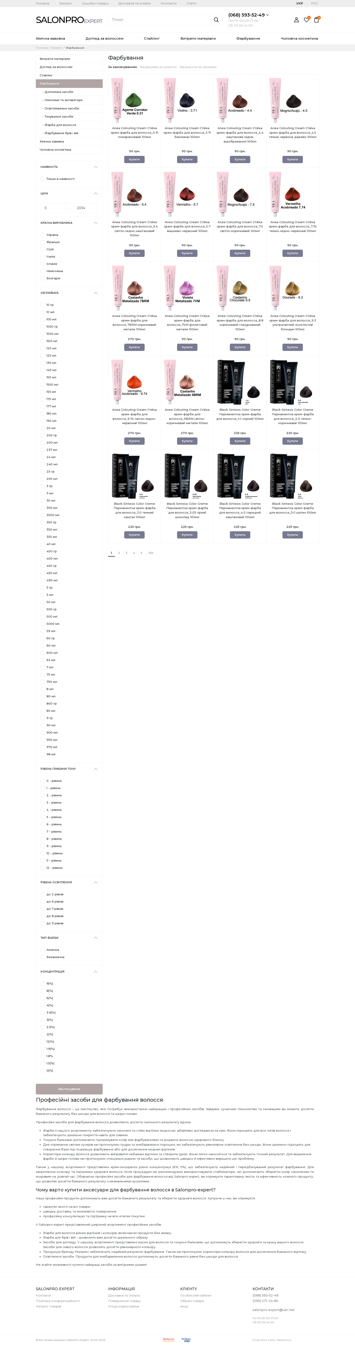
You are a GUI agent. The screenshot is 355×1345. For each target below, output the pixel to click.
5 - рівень (54, 817)
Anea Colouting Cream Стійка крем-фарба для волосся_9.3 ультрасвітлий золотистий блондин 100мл (293, 323)
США (50, 249)
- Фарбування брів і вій (59, 133)
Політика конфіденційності (58, 1301)
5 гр (49, 587)
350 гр (51, 522)
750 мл (51, 681)
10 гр (50, 305)
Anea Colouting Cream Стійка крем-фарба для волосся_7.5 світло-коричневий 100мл (240, 229)
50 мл (50, 602)
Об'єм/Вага (49, 293)
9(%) (49, 983)
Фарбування (248, 38)
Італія (50, 256)
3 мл (49, 493)
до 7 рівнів (54, 908)
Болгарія (53, 278)
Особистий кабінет (196, 1295)
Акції (184, 1306)
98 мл (51, 754)
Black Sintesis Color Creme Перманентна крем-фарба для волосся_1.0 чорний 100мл (240, 417)
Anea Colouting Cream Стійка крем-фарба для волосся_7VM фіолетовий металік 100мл (187, 323)
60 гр (50, 638)
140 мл (51, 370)
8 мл (49, 689)
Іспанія (51, 264)
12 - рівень (54, 867)
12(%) (50, 1041)
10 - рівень (54, 853)
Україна (52, 235)
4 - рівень (54, 809)
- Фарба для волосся (58, 125)
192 (150, 553)
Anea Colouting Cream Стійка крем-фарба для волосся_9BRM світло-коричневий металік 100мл (187, 417)
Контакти (169, 3)
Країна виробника (56, 223)
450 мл (51, 573)
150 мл (51, 377)
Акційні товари (95, 3)
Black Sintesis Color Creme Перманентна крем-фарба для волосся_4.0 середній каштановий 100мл (240, 511)
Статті (191, 3)
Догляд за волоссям (105, 38)
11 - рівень (54, 860)
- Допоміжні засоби (56, 92)
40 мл (51, 544)
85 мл (50, 710)
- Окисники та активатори (61, 100)
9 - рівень (54, 846)
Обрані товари (192, 1301)
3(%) (49, 1019)
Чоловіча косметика (299, 38)
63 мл (50, 660)
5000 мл (52, 623)
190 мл (51, 421)
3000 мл (52, 515)
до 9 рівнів (54, 923)
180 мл (51, 413)
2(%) (49, 1034)
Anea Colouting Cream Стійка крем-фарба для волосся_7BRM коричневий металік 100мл (134, 323)
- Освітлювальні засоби (59, 108)
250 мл (51, 479)
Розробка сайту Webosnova (271, 1340)
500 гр (51, 609)
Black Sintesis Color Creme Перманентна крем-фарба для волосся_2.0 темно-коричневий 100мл (292, 417)
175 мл (51, 399)
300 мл (51, 508)
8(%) (49, 990)
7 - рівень (54, 831)
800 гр (51, 703)
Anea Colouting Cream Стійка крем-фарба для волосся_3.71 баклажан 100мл (187, 135)
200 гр (51, 435)
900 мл (52, 732)
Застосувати (69, 1089)
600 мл (52, 652)
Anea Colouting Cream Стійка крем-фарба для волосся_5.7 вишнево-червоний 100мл (187, 229)
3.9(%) (51, 1012)
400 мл (52, 558)
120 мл (51, 348)
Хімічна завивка (50, 38)
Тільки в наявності (60, 179)
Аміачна (52, 949)
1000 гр (52, 326)
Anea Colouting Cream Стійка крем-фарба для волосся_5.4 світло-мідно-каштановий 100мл (134, 229)
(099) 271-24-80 (265, 1301)
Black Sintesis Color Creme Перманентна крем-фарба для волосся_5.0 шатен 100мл (292, 511)
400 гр (51, 551)
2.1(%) (50, 1027)
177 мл (51, 406)
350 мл (51, 529)
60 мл (51, 645)
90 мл (51, 725)
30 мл (50, 500)
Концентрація (52, 971)
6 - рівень (54, 824)
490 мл (52, 580)
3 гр (49, 486)
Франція (53, 242)
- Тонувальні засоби (56, 116)
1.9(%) (50, 1048)
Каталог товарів (48, 1306)
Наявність (49, 167)
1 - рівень (53, 788)
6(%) (49, 998)
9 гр (49, 718)
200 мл (52, 442)
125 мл (51, 355)
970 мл (51, 747)
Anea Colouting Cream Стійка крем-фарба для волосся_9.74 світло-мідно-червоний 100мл (134, 417)
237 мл (51, 450)
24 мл (51, 457)
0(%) (49, 1070)
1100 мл (51, 341)
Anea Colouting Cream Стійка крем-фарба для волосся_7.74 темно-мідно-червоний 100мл (292, 229)
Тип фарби (49, 937)
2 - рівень (54, 795)
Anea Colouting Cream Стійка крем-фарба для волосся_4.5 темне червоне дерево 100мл (293, 135)
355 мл (51, 536)
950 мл (51, 739)
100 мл (51, 319)
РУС (314, 3)
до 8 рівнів (54, 916)
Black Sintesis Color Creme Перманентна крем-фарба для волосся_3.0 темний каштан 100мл (134, 511)
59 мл (50, 631)
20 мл (51, 428)
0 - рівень (54, 780)
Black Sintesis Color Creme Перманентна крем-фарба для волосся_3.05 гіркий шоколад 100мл (187, 511)
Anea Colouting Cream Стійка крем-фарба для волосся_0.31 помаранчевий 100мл (134, 135)
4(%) (49, 1005)
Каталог (65, 3)
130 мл (51, 363)
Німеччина (54, 271)
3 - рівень (54, 802)
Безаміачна (55, 957)
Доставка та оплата (134, 3)
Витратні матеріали (198, 38)
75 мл (50, 674)
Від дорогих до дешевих (198, 67)
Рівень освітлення (56, 882)
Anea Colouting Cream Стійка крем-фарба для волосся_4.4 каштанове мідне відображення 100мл (240, 135)
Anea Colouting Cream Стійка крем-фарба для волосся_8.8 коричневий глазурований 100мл (240, 323)
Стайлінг (152, 38)
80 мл (51, 696)
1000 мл (52, 334)
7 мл (49, 667)
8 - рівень (54, 838)
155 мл (51, 392)
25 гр (50, 471)
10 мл (50, 312)
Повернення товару (124, 1301)
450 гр (51, 565)
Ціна (44, 193)
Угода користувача (123, 1306)
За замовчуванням (122, 67)
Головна (42, 3)
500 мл (51, 616)
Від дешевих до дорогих (158, 67)
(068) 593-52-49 (248, 15)
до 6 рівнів (54, 901)
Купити (134, 159)
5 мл (49, 594)
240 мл (52, 464)
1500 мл (52, 384)
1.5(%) (50, 1063)
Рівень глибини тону (58, 768)
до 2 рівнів (54, 894)
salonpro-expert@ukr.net (273, 1310)
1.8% (49, 1056)
